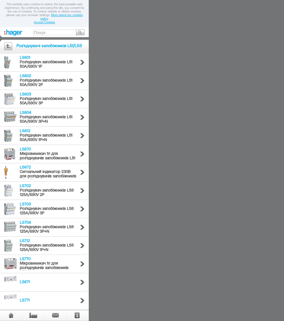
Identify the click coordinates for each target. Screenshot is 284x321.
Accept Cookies (44, 22)
